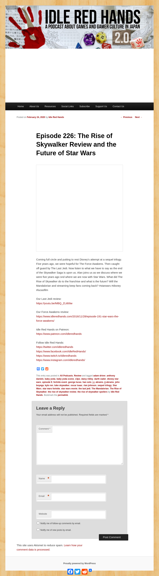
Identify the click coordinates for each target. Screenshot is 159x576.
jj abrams (109, 382)
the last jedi (84, 388)
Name (44, 478)
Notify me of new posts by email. (55, 530)
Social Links (67, 106)
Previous (126, 117)
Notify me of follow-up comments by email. (60, 523)
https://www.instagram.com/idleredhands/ (60, 360)
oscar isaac (76, 385)
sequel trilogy (105, 385)
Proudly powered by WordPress (79, 563)
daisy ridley (87, 379)
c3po (77, 379)
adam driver (99, 375)
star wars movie (69, 388)
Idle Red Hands (56, 117)
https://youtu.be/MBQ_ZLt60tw (54, 303)
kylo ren (49, 385)
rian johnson (90, 385)
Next (138, 117)
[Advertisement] (79, 75)
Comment (44, 428)
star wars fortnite (51, 388)
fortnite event (60, 382)
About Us (34, 106)
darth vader (100, 379)
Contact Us (118, 106)
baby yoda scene (65, 379)
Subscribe (84, 106)
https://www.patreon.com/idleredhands (59, 333)
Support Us (101, 106)
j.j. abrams (98, 382)
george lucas (74, 382)
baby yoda (50, 379)
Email (44, 496)
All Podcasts (66, 375)
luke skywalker (62, 385)
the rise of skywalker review (62, 392)
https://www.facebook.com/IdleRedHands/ (61, 351)
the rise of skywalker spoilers (92, 392)
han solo (87, 382)
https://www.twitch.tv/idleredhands (56, 355)
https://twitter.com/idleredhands (54, 346)
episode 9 (47, 382)
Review (77, 375)
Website (43, 513)
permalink (63, 395)
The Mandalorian (100, 388)
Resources (50, 106)
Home (21, 106)
